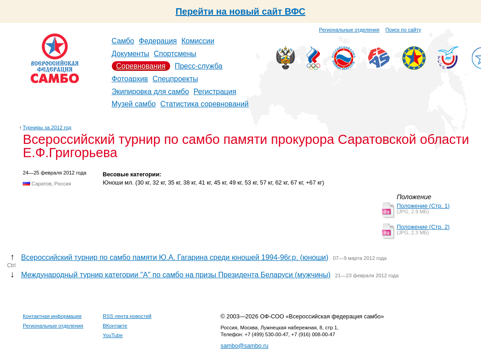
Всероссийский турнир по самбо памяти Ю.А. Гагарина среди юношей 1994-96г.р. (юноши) (174, 257)
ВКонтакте (115, 325)
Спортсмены (175, 54)
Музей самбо (134, 104)
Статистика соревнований (204, 104)
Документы (130, 54)
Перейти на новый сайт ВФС (241, 11)
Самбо (123, 41)
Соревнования (141, 66)
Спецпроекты (175, 79)
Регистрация (214, 91)
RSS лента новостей (127, 316)
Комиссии (198, 41)
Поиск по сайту (403, 29)
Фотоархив (130, 79)
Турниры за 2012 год (47, 127)
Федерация (158, 41)
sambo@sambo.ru (244, 345)
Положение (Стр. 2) (423, 226)
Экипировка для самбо (150, 91)
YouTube (113, 335)
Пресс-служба (199, 66)
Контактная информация (52, 316)
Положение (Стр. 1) (423, 205)
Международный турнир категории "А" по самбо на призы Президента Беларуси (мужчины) (175, 275)
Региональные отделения (349, 29)
